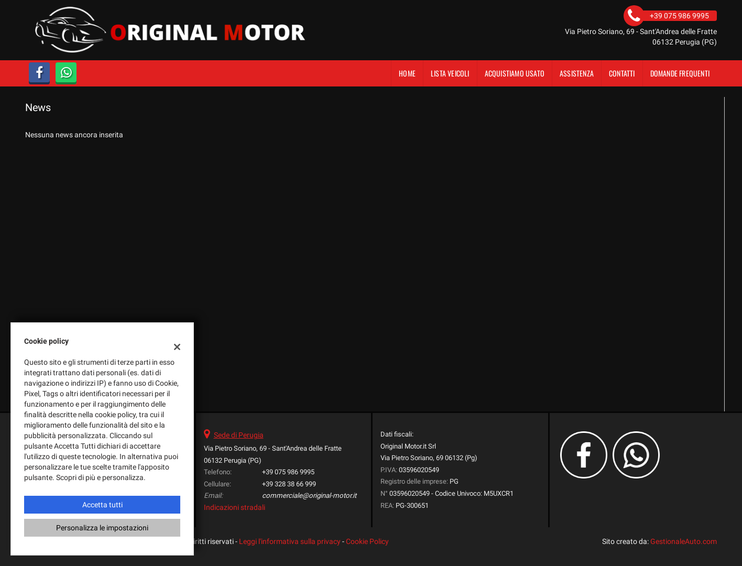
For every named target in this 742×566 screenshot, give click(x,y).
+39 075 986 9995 (288, 472)
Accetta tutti (102, 504)
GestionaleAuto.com (683, 541)
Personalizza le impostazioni (102, 528)
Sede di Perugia (239, 435)
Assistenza (577, 73)
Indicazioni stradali (234, 507)
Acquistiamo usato (514, 73)
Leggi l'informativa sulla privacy (290, 541)
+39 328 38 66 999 (289, 484)
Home (407, 73)
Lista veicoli (450, 73)
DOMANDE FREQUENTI (680, 73)
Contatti (622, 73)
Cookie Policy (367, 541)
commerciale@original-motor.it (309, 495)
